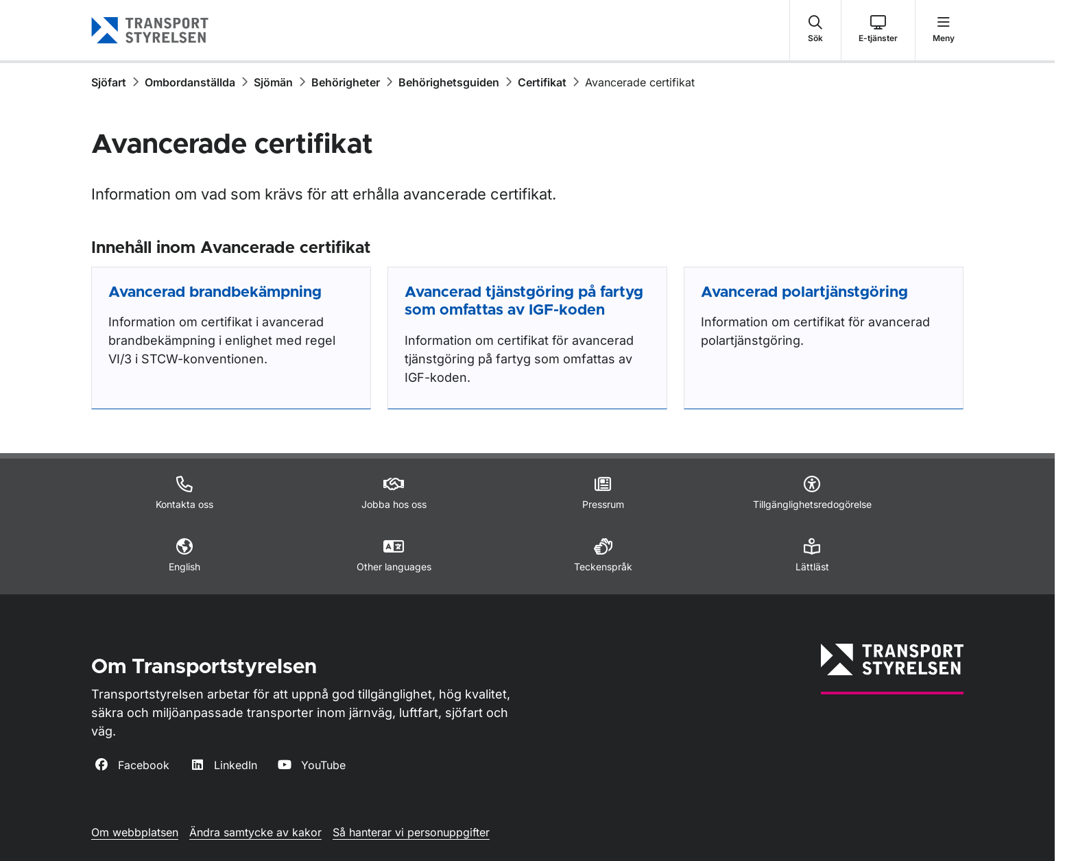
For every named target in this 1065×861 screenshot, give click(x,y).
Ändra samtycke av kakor (255, 832)
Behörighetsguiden (448, 82)
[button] (815, 30)
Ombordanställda (190, 82)
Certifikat (542, 82)
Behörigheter (345, 82)
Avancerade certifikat (640, 82)
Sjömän (273, 82)
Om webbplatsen (134, 832)
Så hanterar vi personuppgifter (411, 832)
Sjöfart (108, 82)
